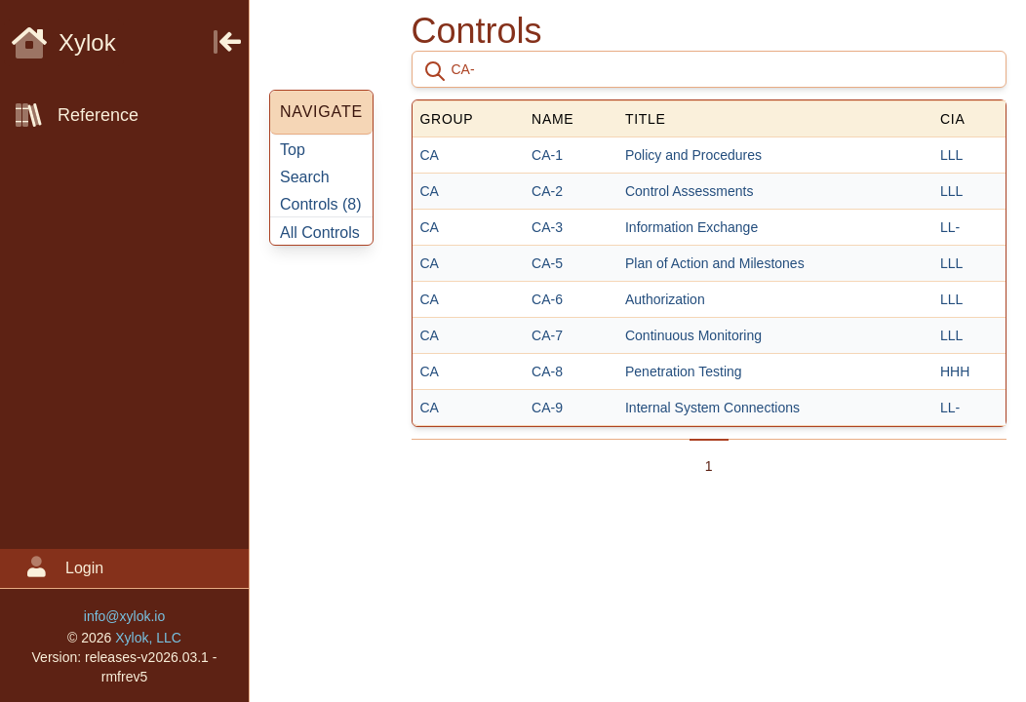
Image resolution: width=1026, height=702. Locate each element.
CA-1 (547, 155)
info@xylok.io (124, 616)
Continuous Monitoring (693, 335)
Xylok (64, 42)
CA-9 (547, 407)
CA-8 (547, 371)
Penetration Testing (683, 371)
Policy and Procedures (693, 155)
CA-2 (547, 191)
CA (429, 155)
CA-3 (547, 227)
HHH (954, 371)
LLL (951, 155)
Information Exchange (691, 227)
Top (292, 149)
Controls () (321, 204)
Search (305, 177)
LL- (950, 227)
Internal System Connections (712, 407)
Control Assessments (689, 191)
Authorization (665, 299)
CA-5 (547, 263)
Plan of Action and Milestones (715, 263)
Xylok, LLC (148, 637)
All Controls (320, 232)
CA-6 (547, 299)
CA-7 (547, 335)
